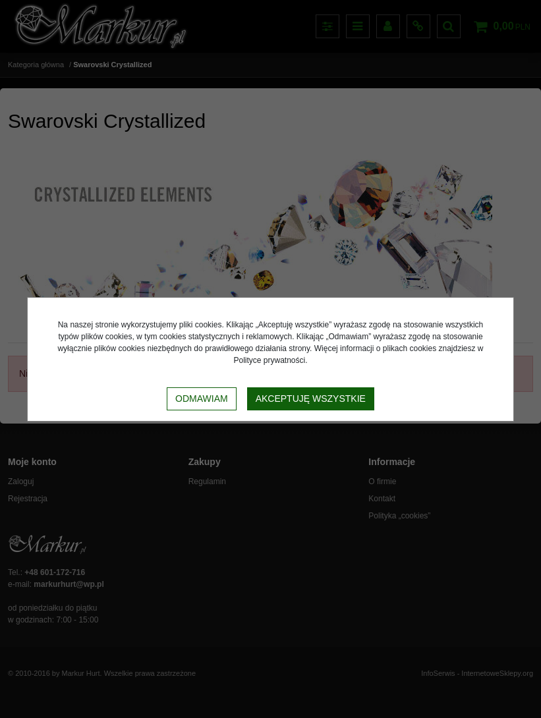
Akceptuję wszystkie (311, 398)
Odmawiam (201, 398)
